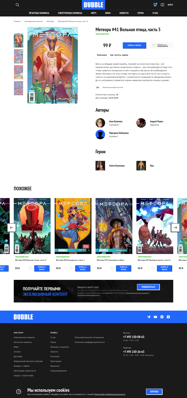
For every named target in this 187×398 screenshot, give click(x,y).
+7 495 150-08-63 (133, 337)
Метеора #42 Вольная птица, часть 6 (30, 260)
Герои (53, 342)
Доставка (18, 356)
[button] (175, 227)
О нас (53, 337)
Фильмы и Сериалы (59, 347)
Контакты (54, 356)
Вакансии (54, 366)
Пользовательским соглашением (137, 293)
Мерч (16, 347)
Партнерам (55, 361)
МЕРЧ (93, 13)
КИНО (108, 13)
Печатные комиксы (39, 13)
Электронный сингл (22, 257)
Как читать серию (119, 55)
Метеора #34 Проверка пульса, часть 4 (154, 260)
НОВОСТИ (124, 13)
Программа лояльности (25, 370)
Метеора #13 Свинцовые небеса (110, 260)
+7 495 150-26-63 (133, 352)
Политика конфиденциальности (90, 342)
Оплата (17, 351)
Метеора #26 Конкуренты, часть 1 (70, 260)
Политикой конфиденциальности (88, 295)
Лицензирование (58, 370)
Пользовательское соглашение (89, 337)
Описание (102, 55)
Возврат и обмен (22, 366)
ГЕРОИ (141, 13)
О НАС (155, 13)
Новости (54, 351)
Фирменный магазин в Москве (28, 361)
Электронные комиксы (70, 13)
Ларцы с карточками (23, 375)
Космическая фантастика (113, 87)
